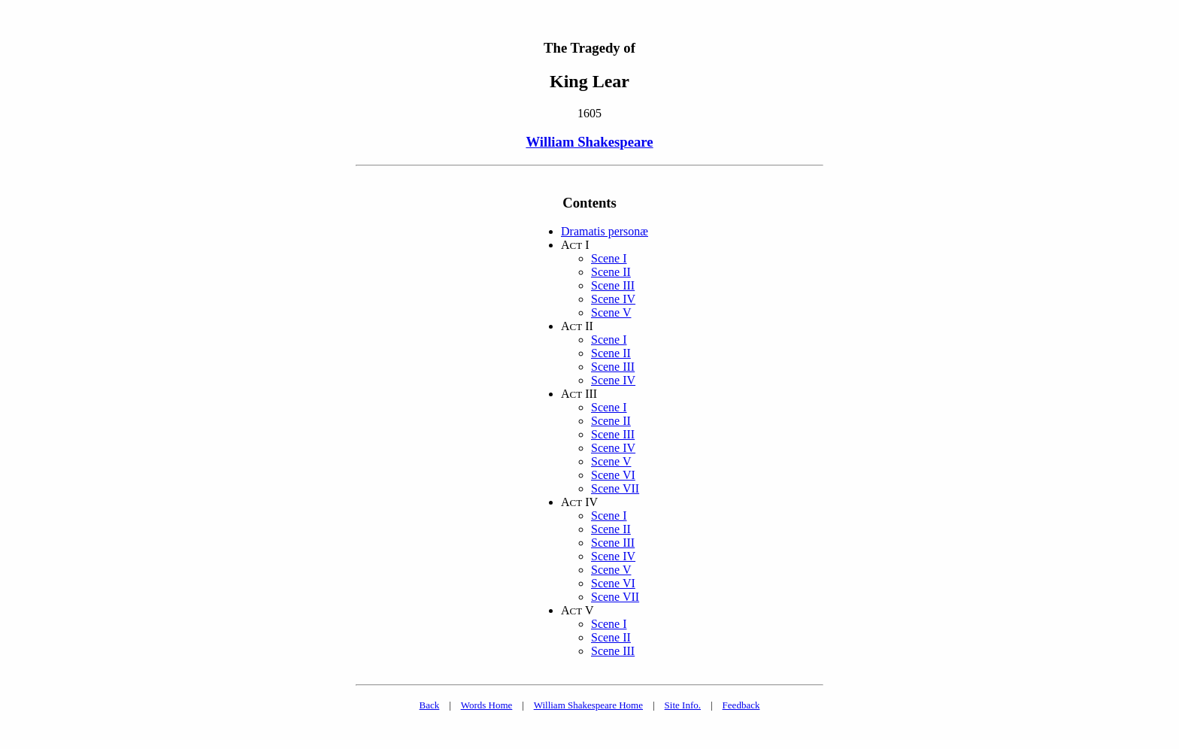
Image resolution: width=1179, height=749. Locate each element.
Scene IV (613, 299)
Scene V (611, 312)
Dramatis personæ (604, 231)
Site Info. (683, 705)
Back (430, 705)
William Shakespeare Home (588, 705)
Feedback (741, 705)
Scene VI (613, 475)
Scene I (609, 258)
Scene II (611, 271)
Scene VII (615, 488)
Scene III (613, 285)
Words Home (487, 705)
